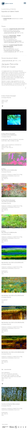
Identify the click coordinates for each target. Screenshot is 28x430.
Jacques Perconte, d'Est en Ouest (16, 28)
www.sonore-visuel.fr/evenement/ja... (12, 31)
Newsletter (5, 424)
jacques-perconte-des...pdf (10, 32)
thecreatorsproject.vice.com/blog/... (12, 50)
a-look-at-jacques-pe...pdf (10, 51)
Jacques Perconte (7, 18)
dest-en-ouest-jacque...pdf (10, 42)
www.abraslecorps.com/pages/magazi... (13, 41)
